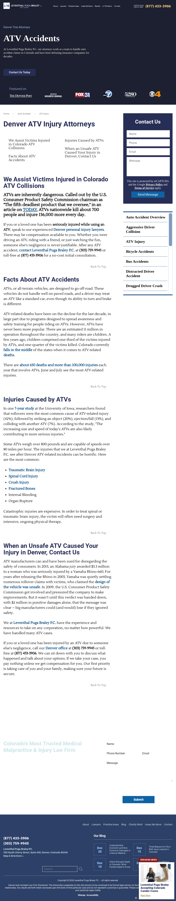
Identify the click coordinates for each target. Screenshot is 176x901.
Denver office (57, 648)
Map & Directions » (35, 852)
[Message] (148, 166)
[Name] (148, 133)
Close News (136, 898)
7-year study (24, 408)
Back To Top (98, 266)
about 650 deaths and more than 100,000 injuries (59, 365)
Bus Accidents (137, 261)
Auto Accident (24, 114)
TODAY (30, 209)
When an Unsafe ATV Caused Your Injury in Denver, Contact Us (82, 153)
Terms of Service (144, 188)
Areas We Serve (153, 824)
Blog (123, 824)
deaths (8, 355)
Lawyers (96, 824)
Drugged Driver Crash (144, 286)
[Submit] (81, 869)
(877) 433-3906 (16, 838)
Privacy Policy (154, 184)
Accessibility (92, 895)
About (85, 824)
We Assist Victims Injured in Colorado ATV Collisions (29, 144)
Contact (168, 824)
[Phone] (148, 142)
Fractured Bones (22, 488)
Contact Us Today (19, 72)
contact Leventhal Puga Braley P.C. (47, 250)
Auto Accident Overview (146, 217)
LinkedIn (15, 868)
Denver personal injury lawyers (78, 230)
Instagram (23, 868)
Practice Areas (111, 824)
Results (97, 6)
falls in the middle (17, 350)
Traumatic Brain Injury (27, 470)
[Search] (59, 869)
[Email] (148, 151)
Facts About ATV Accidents (22, 158)
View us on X (31, 868)
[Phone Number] (121, 753)
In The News (107, 6)
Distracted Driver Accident (140, 273)
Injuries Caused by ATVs (84, 140)
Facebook (6, 868)
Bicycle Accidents (140, 251)
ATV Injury (135, 241)
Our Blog (100, 836)
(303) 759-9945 (16, 843)
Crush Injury (19, 482)
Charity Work (135, 824)
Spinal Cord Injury (23, 476)
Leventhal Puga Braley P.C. (22, 5)
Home (6, 114)
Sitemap (81, 895)
